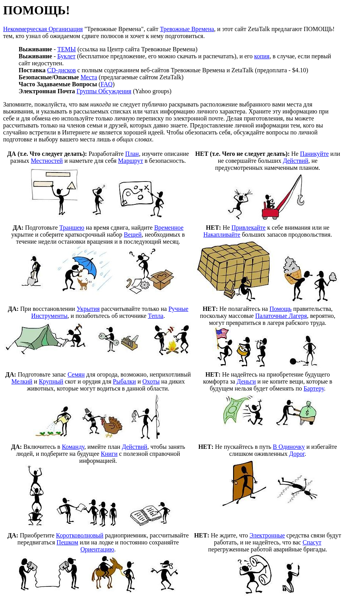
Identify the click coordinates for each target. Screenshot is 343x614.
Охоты (150, 381)
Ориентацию (97, 549)
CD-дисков (61, 70)
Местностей (47, 160)
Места (88, 77)
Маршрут (130, 160)
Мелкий (21, 381)
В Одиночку (289, 446)
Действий (295, 160)
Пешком (67, 542)
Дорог (297, 453)
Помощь (281, 308)
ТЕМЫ (66, 49)
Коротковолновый (79, 535)
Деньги (246, 381)
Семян (76, 374)
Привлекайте (249, 227)
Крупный (51, 381)
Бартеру (314, 388)
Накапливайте (221, 234)
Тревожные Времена (187, 29)
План (132, 153)
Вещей (133, 234)
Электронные (267, 535)
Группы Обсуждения (104, 91)
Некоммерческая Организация (43, 29)
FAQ (107, 84)
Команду (73, 446)
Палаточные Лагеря (281, 315)
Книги (109, 453)
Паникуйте (314, 153)
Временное (168, 227)
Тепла (156, 315)
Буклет (66, 56)
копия (261, 56)
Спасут (312, 542)
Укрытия (88, 308)
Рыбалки (124, 381)
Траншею (71, 227)
